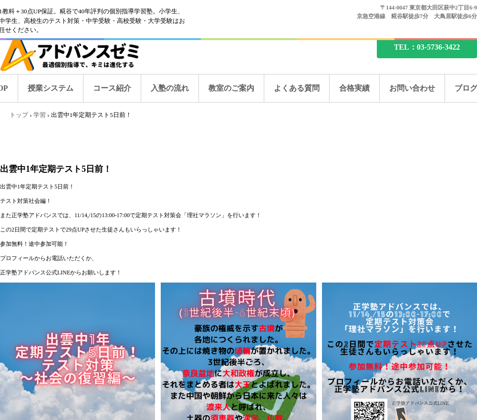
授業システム (50, 88)
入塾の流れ (170, 88)
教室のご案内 (231, 88)
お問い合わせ (412, 88)
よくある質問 (297, 88)
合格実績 (354, 88)
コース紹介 (112, 88)
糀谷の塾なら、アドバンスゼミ (78, 53)
